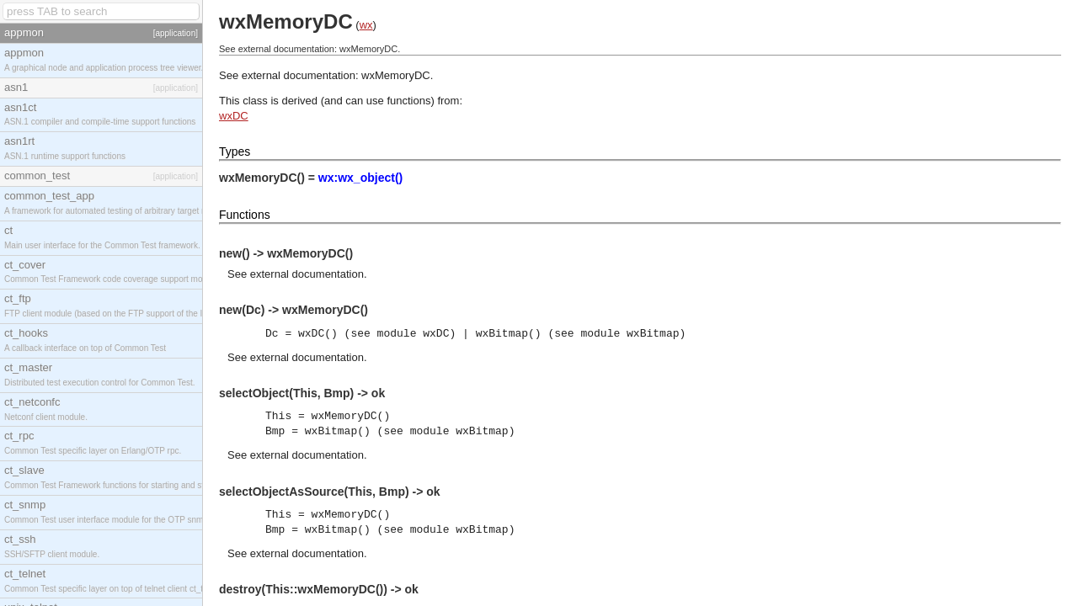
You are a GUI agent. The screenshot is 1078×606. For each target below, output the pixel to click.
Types (234, 151)
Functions (244, 214)
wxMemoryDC (395, 75)
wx (366, 25)
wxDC (233, 115)
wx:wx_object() (360, 177)
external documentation (307, 274)
